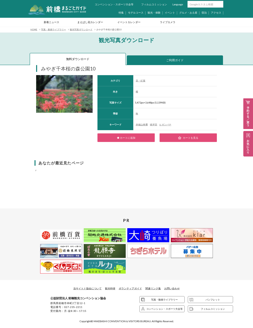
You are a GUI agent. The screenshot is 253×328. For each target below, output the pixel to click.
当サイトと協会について (87, 288)
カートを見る (188, 137)
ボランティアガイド (130, 288)
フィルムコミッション (154, 4)
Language (177, 4)
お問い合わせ (172, 288)
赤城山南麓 (142, 124)
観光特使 (110, 288)
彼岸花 (153, 124)
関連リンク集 (153, 288)
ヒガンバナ (165, 124)
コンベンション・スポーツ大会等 (114, 4)
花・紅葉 (140, 80)
